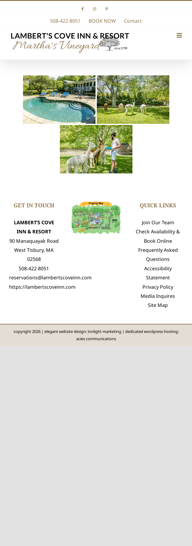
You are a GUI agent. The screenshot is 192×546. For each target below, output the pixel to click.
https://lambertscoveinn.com (42, 287)
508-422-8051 (34, 268)
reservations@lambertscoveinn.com (50, 277)
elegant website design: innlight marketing (82, 331)
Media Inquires (158, 296)
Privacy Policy (157, 287)
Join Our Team (158, 222)
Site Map (158, 305)
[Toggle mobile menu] (180, 35)
